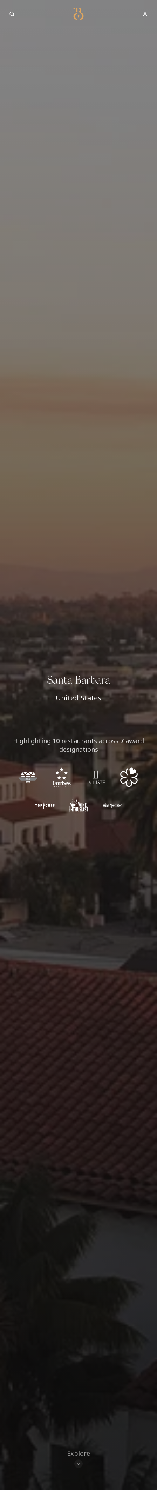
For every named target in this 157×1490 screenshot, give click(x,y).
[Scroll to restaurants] (78, 1458)
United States (78, 698)
